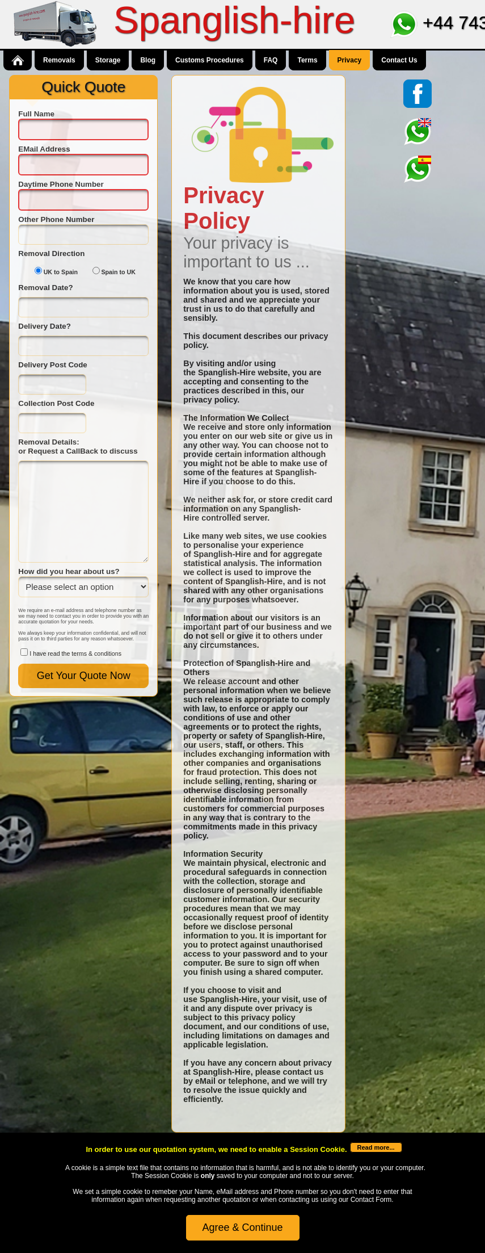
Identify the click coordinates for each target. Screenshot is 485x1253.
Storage (108, 60)
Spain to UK (119, 272)
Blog (147, 60)
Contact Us (399, 60)
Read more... (376, 1147)
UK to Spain (61, 272)
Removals (59, 60)
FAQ (271, 60)
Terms (307, 60)
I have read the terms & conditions (75, 653)
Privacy (350, 60)
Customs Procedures (209, 60)
